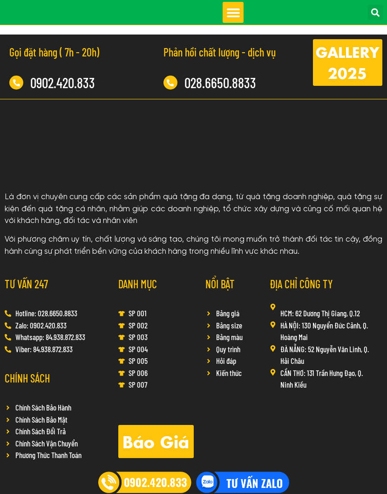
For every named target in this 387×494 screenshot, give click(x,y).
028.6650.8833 (220, 82)
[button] (233, 12)
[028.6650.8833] (170, 83)
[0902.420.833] (16, 83)
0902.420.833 (62, 82)
